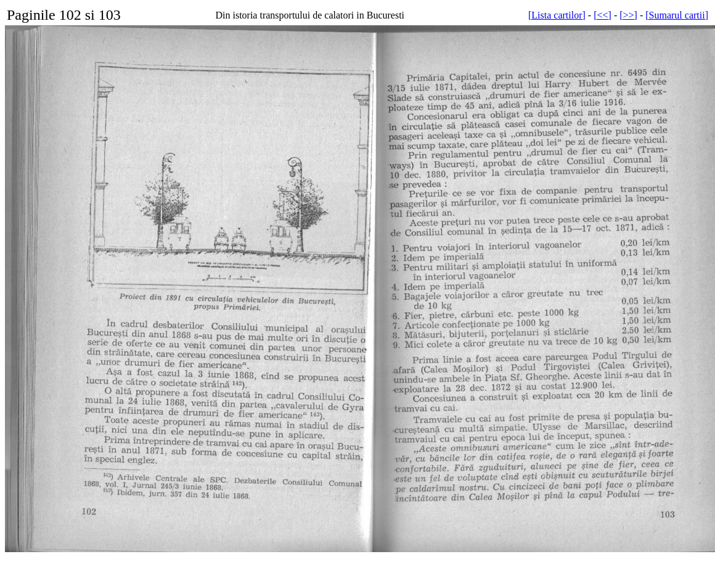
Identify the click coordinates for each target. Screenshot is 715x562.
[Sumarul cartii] (676, 15)
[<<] (602, 15)
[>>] (628, 15)
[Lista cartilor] (557, 15)
